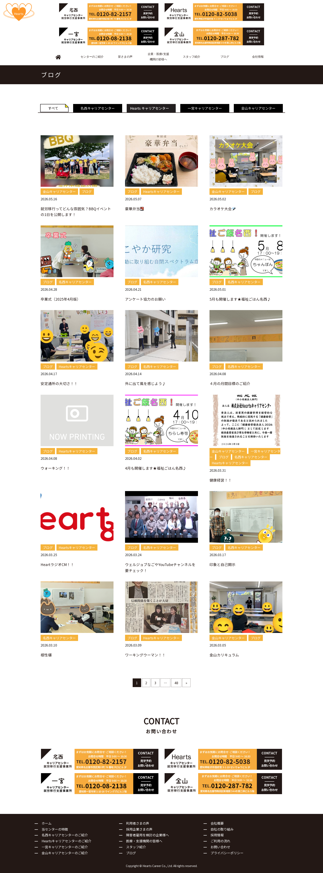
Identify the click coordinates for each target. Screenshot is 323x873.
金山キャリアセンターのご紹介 (65, 852)
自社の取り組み (222, 829)
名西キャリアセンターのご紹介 (65, 834)
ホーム (46, 823)
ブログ (131, 852)
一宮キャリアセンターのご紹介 (65, 846)
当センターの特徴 (55, 829)
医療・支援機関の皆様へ (144, 840)
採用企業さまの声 (139, 829)
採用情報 (217, 834)
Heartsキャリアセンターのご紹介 (66, 840)
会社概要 (217, 823)
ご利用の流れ (220, 840)
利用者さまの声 (137, 823)
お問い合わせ (220, 846)
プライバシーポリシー (227, 852)
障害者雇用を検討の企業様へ (147, 834)
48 (176, 682)
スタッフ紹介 (136, 846)
